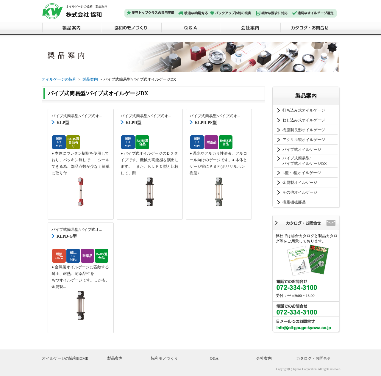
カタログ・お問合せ (309, 27)
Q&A (214, 358)
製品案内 (71, 27)
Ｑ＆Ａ (190, 27)
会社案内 (250, 27)
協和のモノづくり (131, 27)
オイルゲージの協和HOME (65, 358)
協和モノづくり (164, 358)
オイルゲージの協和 (59, 79)
